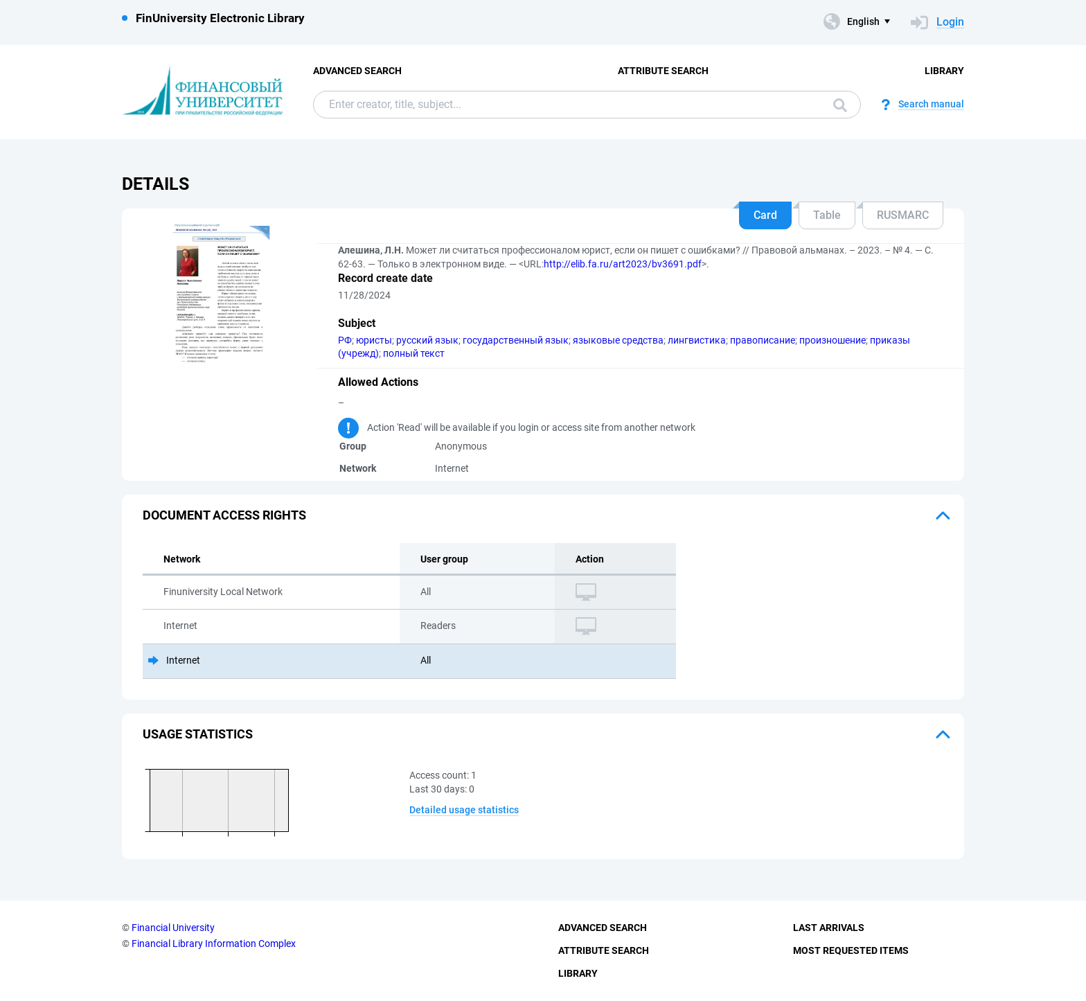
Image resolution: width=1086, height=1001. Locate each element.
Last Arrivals (828, 927)
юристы (374, 340)
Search (840, 105)
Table (827, 215)
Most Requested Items (851, 950)
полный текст (414, 353)
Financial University (173, 927)
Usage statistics (198, 734)
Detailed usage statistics (464, 809)
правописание (762, 340)
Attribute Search (663, 70)
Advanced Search (357, 70)
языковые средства (618, 340)
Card (765, 215)
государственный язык (516, 340)
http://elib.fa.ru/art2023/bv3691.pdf (623, 263)
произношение (832, 340)
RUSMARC (903, 215)
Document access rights (224, 515)
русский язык (427, 340)
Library (944, 70)
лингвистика (697, 340)
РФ (345, 340)
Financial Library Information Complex (214, 943)
